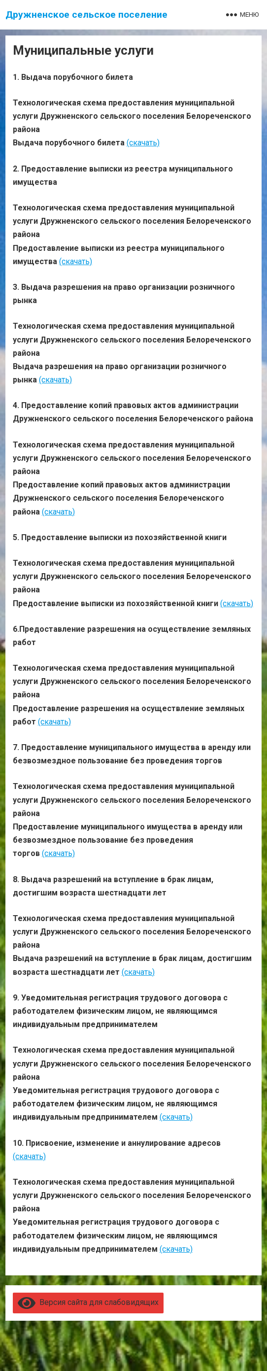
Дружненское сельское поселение (86, 14)
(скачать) (143, 142)
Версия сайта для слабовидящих (88, 1302)
